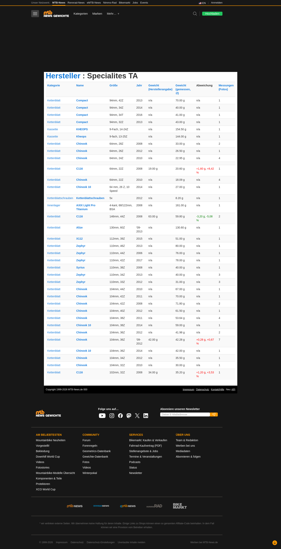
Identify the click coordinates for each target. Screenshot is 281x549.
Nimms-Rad (110, 2)
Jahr (139, 85)
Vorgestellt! (42, 445)
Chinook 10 (83, 187)
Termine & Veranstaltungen (145, 456)
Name (80, 85)
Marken (97, 13)
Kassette (52, 129)
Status (133, 467)
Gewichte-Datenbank (95, 456)
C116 (79, 168)
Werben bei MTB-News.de (204, 542)
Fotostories (42, 467)
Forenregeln (90, 445)
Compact (82, 100)
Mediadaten (183, 451)
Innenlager (53, 205)
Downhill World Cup (48, 456)
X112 (79, 238)
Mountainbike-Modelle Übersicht (55, 473)
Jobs (135, 2)
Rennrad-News (76, 2)
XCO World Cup (45, 489)
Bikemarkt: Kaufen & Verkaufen (148, 440)
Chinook (81, 143)
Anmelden (216, 2)
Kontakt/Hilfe (217, 389)
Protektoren (43, 483)
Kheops (81, 136)
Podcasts (134, 462)
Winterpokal (90, 473)
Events (144, 2)
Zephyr (80, 245)
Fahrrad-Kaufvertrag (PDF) (145, 445)
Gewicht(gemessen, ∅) (183, 89)
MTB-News (58, 2)
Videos (40, 462)
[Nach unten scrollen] (274, 542)
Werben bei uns (185, 445)
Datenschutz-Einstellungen (101, 542)
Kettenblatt (53, 100)
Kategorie (53, 85)
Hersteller (63, 76)
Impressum (188, 389)
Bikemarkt (124, 2)
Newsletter (135, 473)
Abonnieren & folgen (188, 456)
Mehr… (111, 13)
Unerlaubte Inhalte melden (131, 542)
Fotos (86, 462)
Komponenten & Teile (49, 478)
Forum (86, 440)
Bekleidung (42, 451)
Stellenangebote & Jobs (143, 451)
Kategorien (81, 13)
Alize (79, 227)
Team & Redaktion (187, 440)
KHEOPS (82, 129)
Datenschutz (202, 389)
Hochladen (212, 13)
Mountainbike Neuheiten (50, 440)
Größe (113, 85)
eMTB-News (94, 2)
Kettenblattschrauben (60, 198)
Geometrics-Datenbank (97, 451)
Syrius (80, 267)
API (233, 389)
